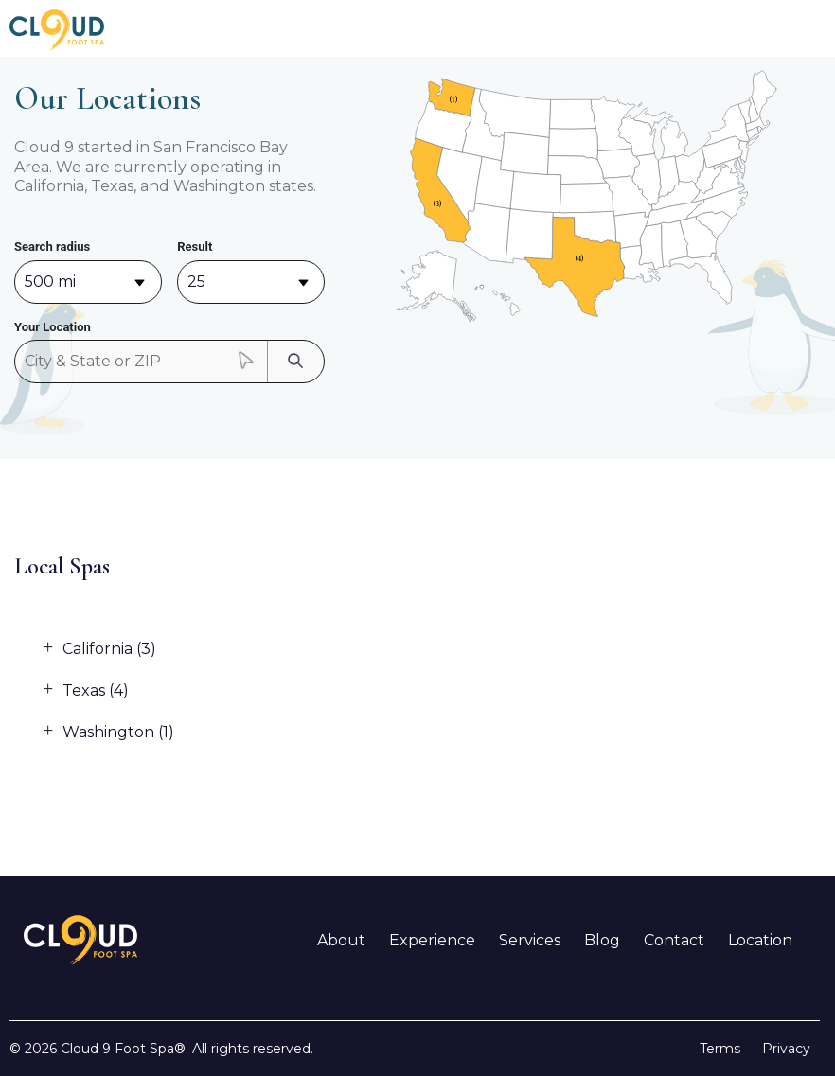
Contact (674, 940)
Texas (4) (95, 690)
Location (760, 940)
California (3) (109, 649)
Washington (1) (118, 732)
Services (529, 940)
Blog (602, 940)
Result (194, 246)
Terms (720, 1048)
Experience (432, 940)
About (341, 940)
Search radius (52, 246)
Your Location (52, 327)
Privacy (786, 1048)
